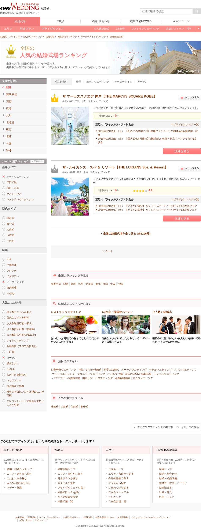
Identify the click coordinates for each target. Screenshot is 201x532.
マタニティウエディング (91, 373)
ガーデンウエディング (134, 369)
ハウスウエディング (185, 369)
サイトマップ (41, 520)
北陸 (105, 283)
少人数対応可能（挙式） (20, 323)
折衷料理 (12, 287)
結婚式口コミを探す (69, 492)
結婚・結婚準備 (168, 478)
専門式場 (12, 182)
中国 (112, 283)
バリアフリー (14, 380)
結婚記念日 (165, 487)
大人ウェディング (143, 378)
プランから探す (117, 483)
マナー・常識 (14, 487)
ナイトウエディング (18, 340)
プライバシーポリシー (49, 517)
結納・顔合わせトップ (19, 469)
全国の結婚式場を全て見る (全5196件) (126, 233)
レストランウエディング (20, 199)
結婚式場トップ (66, 469)
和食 (9, 259)
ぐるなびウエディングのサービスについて (151, 517)
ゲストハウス (14, 193)
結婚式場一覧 (65, 501)
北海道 (89, 283)
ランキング (114, 496)
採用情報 (88, 517)
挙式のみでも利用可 (18, 317)
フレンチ (12, 270)
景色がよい (13, 363)
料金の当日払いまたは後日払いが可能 (25, 393)
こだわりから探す (17, 478)
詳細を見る (182, 151)
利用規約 (32, 517)
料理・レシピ (166, 496)
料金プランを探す (68, 478)
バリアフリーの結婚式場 (66, 378)
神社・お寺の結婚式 (89, 369)
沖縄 (120, 283)
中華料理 (12, 264)
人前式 (10, 229)
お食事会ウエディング (63, 369)
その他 (10, 240)
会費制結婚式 (122, 378)
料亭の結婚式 (111, 369)
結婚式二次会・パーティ (173, 483)
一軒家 (10, 351)
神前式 (10, 218)
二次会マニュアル (118, 492)
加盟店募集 (122, 517)
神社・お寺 (13, 188)
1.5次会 (11, 369)
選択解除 (38, 161)
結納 (161, 473)
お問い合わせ (25, 520)
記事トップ (165, 469)
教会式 (10, 223)
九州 (80, 283)
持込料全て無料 (15, 386)
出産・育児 (165, 492)
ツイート (107, 251)
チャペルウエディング (166, 373)
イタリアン (13, 276)
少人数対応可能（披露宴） (21, 329)
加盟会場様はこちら (104, 517)
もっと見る (198, 29)
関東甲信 (56, 283)
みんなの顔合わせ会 (18, 483)
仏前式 (10, 235)
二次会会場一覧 (117, 501)
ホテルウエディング (160, 369)
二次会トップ (116, 469)
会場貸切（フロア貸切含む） (23, 346)
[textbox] (166, 11)
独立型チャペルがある (19, 312)
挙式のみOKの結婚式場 (138, 373)
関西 (65, 283)
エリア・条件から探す (19, 473)
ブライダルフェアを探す (71, 487)
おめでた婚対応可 (16, 374)
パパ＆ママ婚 (115, 373)
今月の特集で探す (68, 496)
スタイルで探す (66, 483)
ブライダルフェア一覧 (186, 124)
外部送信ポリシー (71, 517)
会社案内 (20, 517)
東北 (97, 283)
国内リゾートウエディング (97, 378)
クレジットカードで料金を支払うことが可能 (25, 403)
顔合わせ (172, 473)
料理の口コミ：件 (109, 115)
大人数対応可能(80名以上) (21, 334)
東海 (73, 283)
